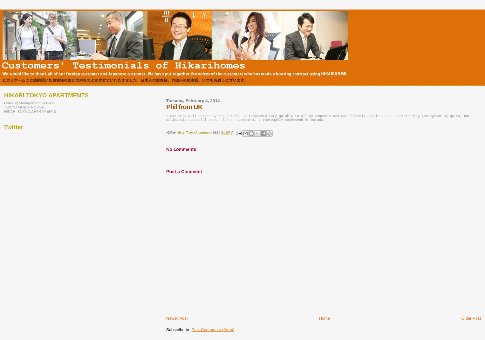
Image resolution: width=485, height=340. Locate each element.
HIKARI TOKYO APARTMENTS (30, 111)
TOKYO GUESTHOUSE (24, 107)
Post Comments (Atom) (213, 331)
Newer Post (177, 320)
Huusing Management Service (29, 103)
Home (324, 320)
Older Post (471, 320)
